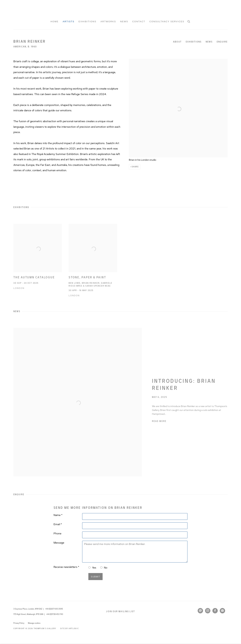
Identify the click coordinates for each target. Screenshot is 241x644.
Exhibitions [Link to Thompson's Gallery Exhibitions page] (87, 21)
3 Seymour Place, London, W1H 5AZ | (28, 609)
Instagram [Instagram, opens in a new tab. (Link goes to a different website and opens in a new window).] (207, 610)
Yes (94, 567)
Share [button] (135, 167)
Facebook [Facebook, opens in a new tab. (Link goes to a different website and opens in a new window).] (215, 610)
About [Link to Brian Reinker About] (177, 42)
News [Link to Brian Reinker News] (209, 42)
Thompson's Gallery (120, 9)
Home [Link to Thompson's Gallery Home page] (55, 21)
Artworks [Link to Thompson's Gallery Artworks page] (108, 21)
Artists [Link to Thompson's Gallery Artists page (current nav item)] (68, 21)
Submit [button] (95, 577)
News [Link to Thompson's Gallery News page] (124, 21)
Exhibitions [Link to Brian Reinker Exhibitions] (194, 42)
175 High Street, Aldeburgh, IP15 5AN (28, 614)
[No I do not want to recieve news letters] (101, 567)
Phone (57, 533)
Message (59, 542)
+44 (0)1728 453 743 (54, 614)
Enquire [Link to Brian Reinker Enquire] (222, 42)
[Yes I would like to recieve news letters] (89, 567)
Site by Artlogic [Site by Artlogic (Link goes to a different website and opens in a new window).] (69, 628)
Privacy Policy (18, 623)
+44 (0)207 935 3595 (54, 609)
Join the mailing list (222, 610)
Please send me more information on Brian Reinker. (134, 551)
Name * (58, 515)
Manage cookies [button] (34, 623)
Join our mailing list (120, 611)
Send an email (200, 610)
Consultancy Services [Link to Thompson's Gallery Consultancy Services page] (166, 21)
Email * (58, 524)
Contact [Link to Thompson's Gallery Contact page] (138, 21)
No (105, 567)
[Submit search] (188, 21)
